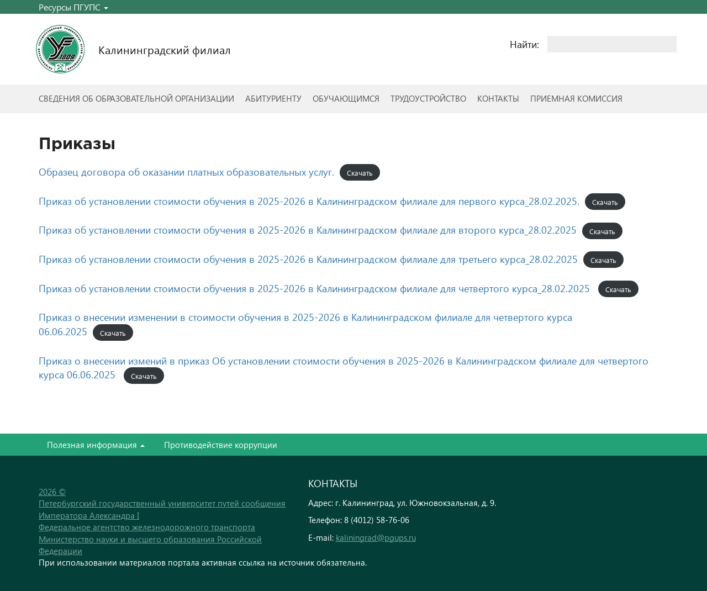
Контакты (498, 98)
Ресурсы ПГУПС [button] (73, 7)
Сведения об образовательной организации (136, 98)
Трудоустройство (428, 98)
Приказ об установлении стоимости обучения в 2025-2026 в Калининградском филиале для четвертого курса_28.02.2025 (314, 288)
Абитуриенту (273, 98)
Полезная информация (96, 444)
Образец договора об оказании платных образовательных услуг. (186, 171)
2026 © (52, 491)
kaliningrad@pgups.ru (376, 537)
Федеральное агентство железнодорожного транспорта (147, 526)
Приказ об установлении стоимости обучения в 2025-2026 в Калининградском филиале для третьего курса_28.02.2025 (308, 259)
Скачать (360, 172)
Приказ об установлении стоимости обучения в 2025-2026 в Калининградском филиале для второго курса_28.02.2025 (308, 229)
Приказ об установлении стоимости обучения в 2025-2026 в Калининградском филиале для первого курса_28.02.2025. (309, 201)
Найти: (524, 44)
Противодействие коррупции (220, 444)
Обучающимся (346, 98)
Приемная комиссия (576, 98)
